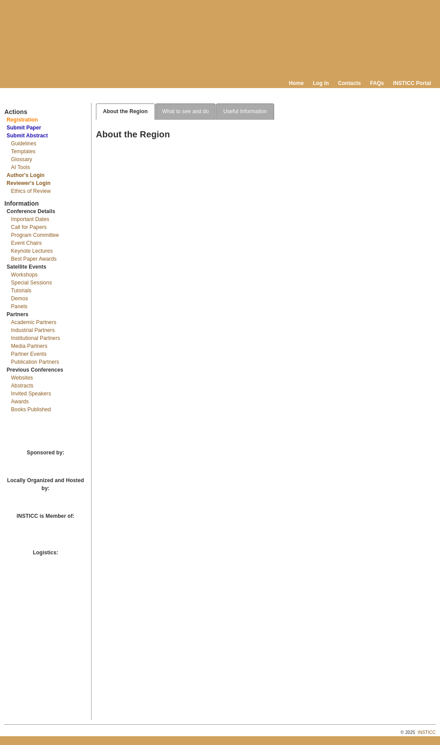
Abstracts (22, 386)
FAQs (377, 83)
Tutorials (21, 291)
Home (296, 83)
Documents (13, 100)
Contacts (349, 83)
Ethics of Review (31, 191)
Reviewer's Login (29, 183)
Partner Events (29, 354)
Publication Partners (35, 362)
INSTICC (427, 732)
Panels (19, 306)
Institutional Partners (35, 338)
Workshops (24, 275)
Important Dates (30, 219)
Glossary (21, 159)
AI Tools (20, 167)
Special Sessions (31, 283)
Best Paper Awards (34, 259)
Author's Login (25, 175)
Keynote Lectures (32, 251)
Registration (22, 120)
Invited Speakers (31, 394)
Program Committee (35, 235)
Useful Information (245, 111)
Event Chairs (26, 243)
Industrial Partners (33, 330)
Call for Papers (29, 227)
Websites (22, 378)
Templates (23, 151)
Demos (19, 298)
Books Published (31, 409)
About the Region (125, 111)
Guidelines (24, 143)
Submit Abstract (27, 136)
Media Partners (29, 346)
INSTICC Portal (412, 83)
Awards (20, 401)
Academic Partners (33, 322)
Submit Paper (24, 128)
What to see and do (185, 111)
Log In (321, 83)
